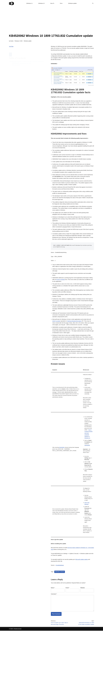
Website (82, 647)
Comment (54, 654)
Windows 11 (29, 3)
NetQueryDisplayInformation (75, 345)
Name (53, 647)
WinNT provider (56, 345)
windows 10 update (60, 631)
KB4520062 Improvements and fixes (23, 60)
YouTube (11, 46)
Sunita (11, 41)
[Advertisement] (51, 22)
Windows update (73, 3)
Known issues (17, 62)
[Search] (92, 3)
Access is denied (64, 299)
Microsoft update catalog (83, 618)
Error (61, 3)
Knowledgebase (60, 624)
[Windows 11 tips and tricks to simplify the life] (11, 3)
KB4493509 (62, 491)
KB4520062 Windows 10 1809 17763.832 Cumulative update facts (28, 58)
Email (67, 647)
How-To (52, 3)
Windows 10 (41, 3)
